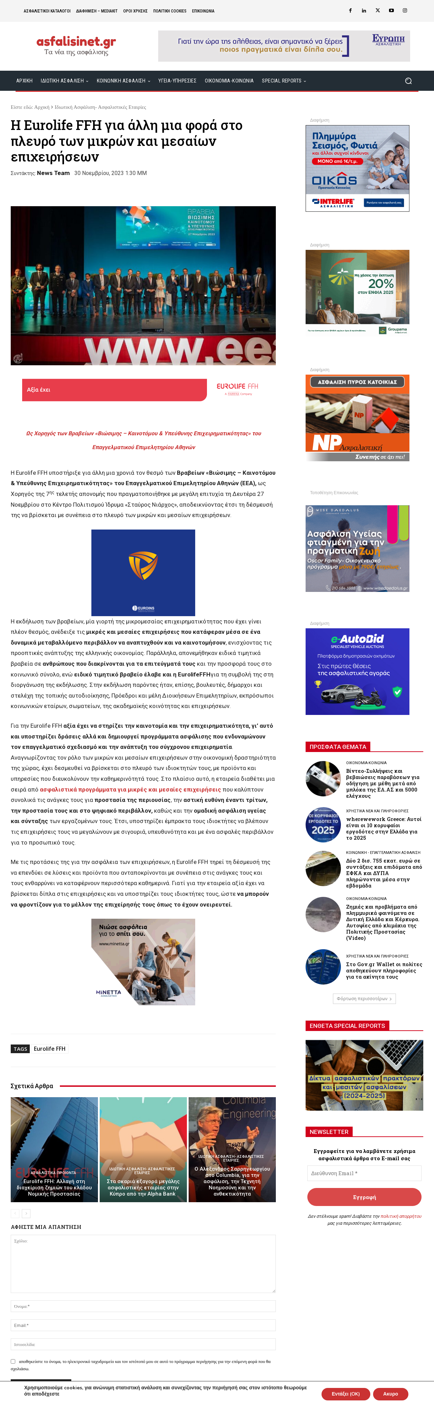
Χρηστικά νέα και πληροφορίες (377, 811)
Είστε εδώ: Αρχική (30, 107)
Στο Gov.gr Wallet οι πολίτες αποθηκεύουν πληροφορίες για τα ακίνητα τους (384, 970)
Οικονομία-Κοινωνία (366, 763)
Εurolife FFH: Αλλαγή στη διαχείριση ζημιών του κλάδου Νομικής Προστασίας (54, 1187)
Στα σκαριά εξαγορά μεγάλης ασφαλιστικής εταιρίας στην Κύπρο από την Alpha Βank (143, 1187)
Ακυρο (390, 1394)
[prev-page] (15, 1213)
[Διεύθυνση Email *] (364, 1173)
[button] (408, 80)
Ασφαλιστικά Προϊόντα (53, 1173)
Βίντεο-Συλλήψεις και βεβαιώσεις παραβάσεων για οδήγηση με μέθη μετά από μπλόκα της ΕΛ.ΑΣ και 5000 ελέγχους (382, 783)
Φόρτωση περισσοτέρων (364, 999)
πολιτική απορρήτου (400, 1216)
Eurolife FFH (50, 1048)
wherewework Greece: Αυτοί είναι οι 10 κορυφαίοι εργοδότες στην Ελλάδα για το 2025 (384, 828)
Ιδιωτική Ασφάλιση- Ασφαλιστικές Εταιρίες (100, 107)
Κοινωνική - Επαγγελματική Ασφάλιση (383, 853)
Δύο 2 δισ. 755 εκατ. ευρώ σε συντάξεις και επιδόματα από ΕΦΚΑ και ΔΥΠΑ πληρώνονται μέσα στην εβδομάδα (384, 873)
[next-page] (26, 1213)
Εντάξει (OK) (345, 1394)
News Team (53, 173)
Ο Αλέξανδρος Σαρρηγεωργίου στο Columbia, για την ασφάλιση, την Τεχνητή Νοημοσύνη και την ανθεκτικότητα (232, 1181)
